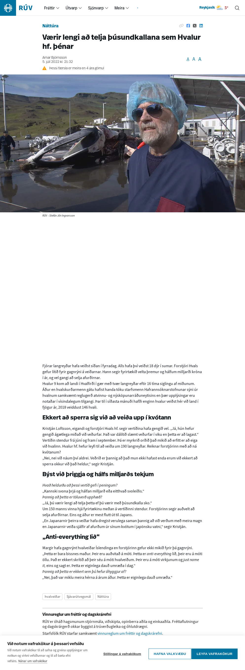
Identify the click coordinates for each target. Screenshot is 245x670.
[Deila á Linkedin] (201, 26)
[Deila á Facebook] (188, 26)
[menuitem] (58, 8)
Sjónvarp (96, 8)
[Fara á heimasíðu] (20, 8)
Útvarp (71, 8)
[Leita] (237, 8)
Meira (119, 8)
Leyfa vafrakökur (214, 653)
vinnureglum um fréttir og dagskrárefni (129, 633)
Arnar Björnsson (54, 58)
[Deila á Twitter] (194, 26)
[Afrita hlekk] (181, 26)
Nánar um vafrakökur (32, 661)
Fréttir (49, 8)
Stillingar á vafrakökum (120, 653)
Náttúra (50, 26)
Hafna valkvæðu (167, 653)
